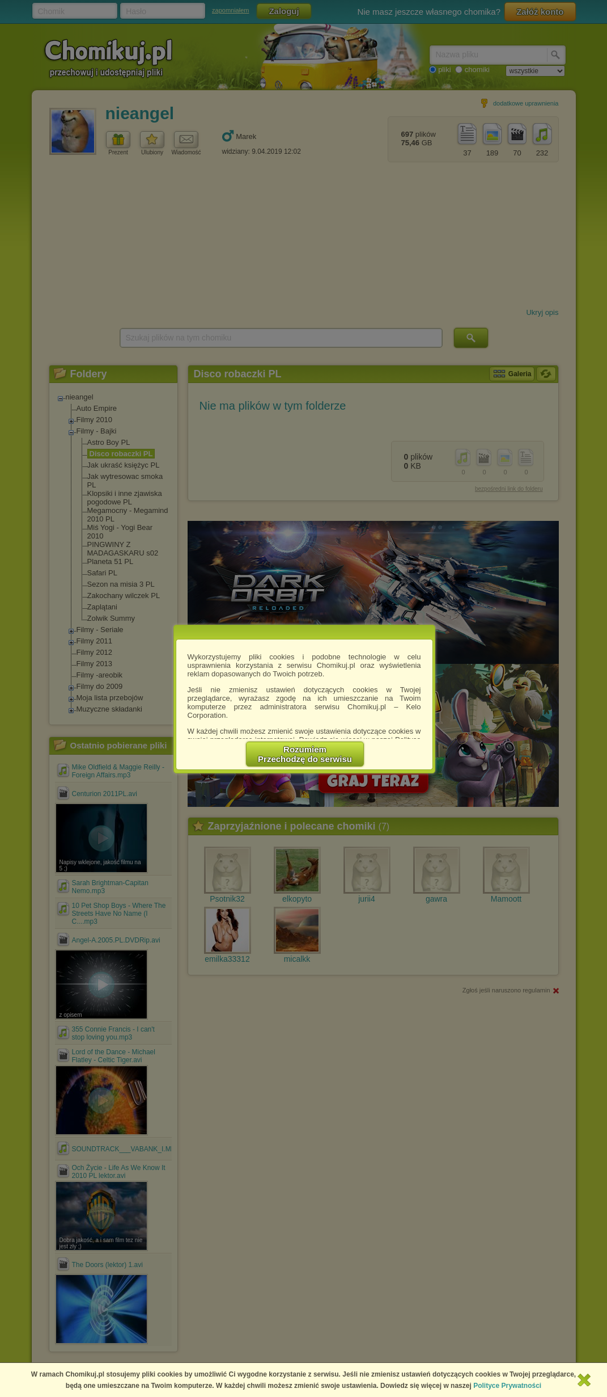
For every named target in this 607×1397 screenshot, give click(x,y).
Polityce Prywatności (507, 1386)
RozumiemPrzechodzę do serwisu (305, 754)
